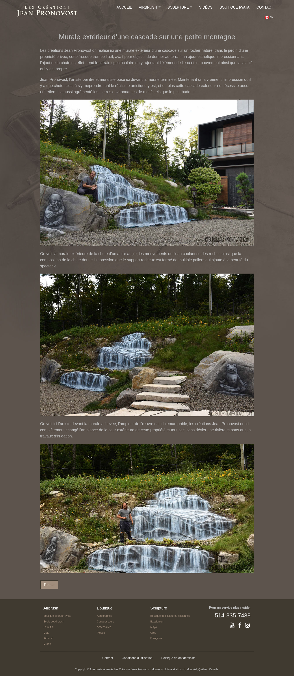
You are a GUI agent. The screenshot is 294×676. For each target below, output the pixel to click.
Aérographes (104, 615)
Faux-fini (48, 627)
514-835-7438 (233, 615)
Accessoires (104, 627)
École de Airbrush (53, 621)
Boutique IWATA (234, 7)
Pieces (101, 632)
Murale (47, 644)
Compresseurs (105, 621)
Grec (153, 632)
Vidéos (205, 7)
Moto (46, 632)
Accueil (124, 7)
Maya (153, 627)
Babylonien (156, 621)
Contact (265, 7)
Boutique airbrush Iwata (57, 615)
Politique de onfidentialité (178, 658)
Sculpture (178, 7)
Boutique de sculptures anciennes (170, 615)
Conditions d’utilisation (137, 658)
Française (156, 638)
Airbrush (148, 7)
